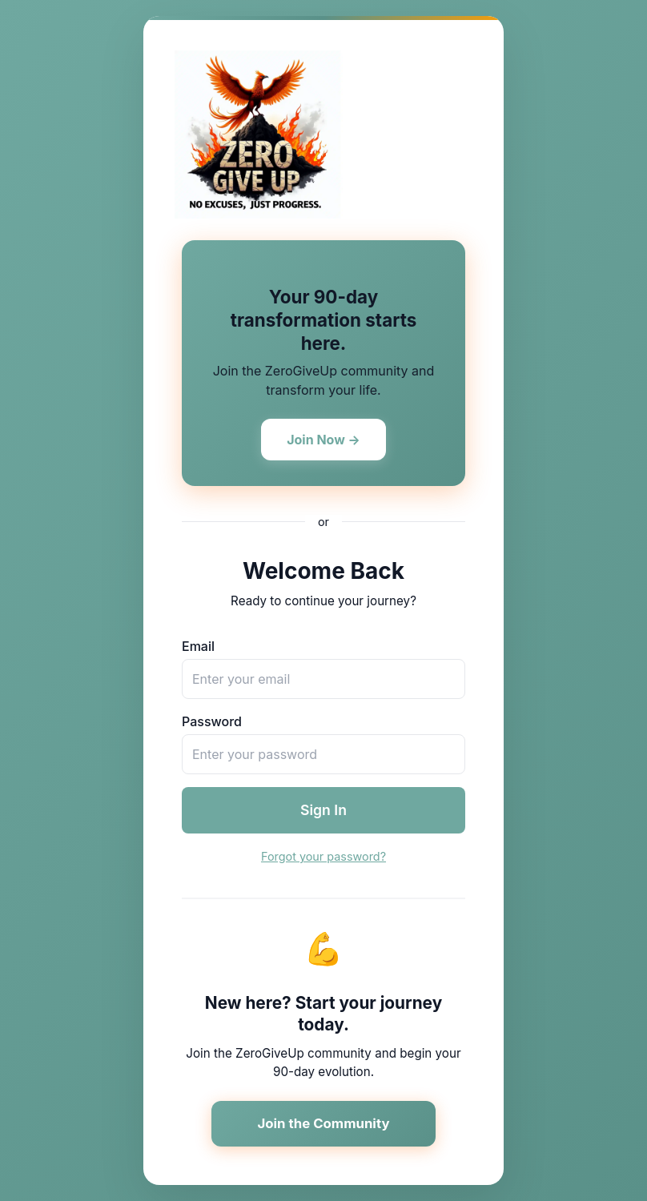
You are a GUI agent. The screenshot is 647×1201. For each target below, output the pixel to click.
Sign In (323, 809)
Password (212, 721)
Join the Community (323, 1123)
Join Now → (323, 440)
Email (198, 646)
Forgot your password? (323, 856)
